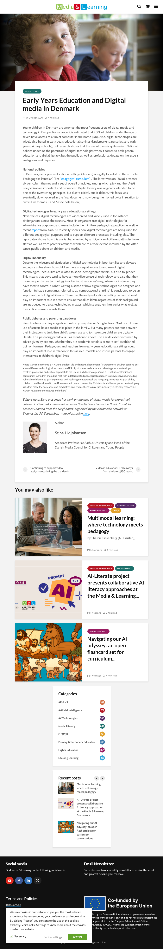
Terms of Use (13, 905)
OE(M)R (116, 510)
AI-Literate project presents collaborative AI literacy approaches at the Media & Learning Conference (90, 807)
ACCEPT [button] (77, 937)
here (86, 413)
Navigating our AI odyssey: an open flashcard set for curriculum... (107, 649)
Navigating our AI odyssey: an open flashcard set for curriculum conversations (87, 830)
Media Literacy (32, 91)
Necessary (20, 936)
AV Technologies (125, 505)
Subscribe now (92, 870)
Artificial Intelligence (101, 505)
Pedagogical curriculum (74, 179)
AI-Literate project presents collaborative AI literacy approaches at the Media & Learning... (115, 586)
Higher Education (98, 510)
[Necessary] (11, 936)
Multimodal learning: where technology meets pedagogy (115, 524)
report (36, 230)
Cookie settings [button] (53, 937)
